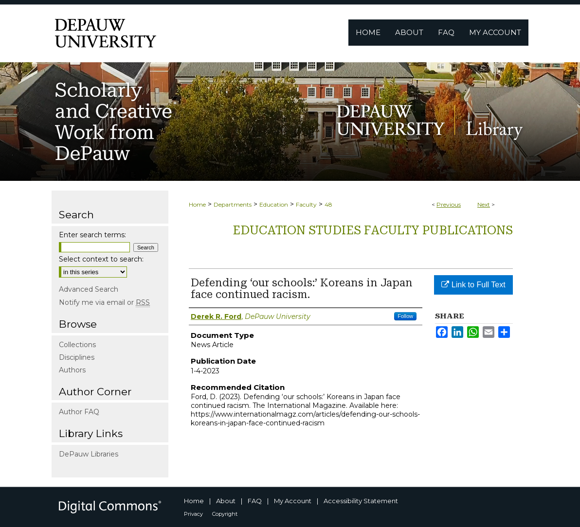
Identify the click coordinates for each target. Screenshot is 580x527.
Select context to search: (101, 259)
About (226, 501)
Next (483, 204)
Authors (72, 370)
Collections (77, 344)
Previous (448, 204)
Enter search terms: (92, 234)
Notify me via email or (104, 302)
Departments (233, 204)
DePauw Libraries (88, 454)
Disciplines (76, 357)
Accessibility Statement (361, 501)
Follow (405, 316)
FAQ (255, 501)
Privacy (193, 513)
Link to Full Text (473, 285)
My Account (292, 501)
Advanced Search (88, 289)
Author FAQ (79, 411)
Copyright (224, 513)
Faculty (306, 204)
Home (197, 204)
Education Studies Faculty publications (373, 230)
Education (273, 204)
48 (328, 204)
